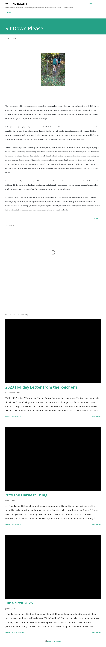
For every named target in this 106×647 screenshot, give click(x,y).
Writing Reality (16, 3)
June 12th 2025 (19, 603)
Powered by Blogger (53, 641)
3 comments (17, 417)
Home (9, 13)
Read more (96, 417)
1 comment (16, 525)
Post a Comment (18, 633)
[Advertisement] (53, 295)
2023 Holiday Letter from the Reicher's (41, 387)
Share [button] (96, 219)
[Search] (90, 3)
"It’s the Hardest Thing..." (28, 495)
